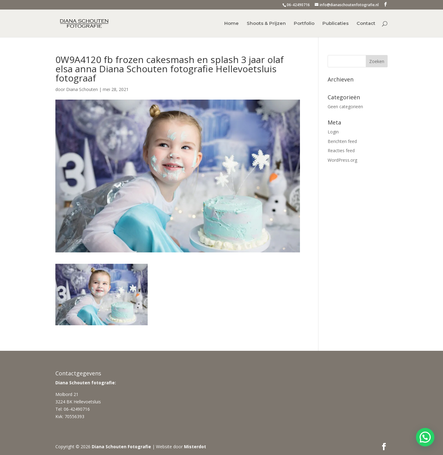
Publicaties (335, 23)
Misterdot (195, 446)
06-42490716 (298, 4)
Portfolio (304, 23)
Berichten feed (342, 141)
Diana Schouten (82, 89)
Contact (366, 23)
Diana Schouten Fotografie (121, 446)
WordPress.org (342, 160)
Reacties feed (341, 150)
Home (231, 23)
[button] (425, 437)
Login (333, 132)
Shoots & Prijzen (266, 23)
